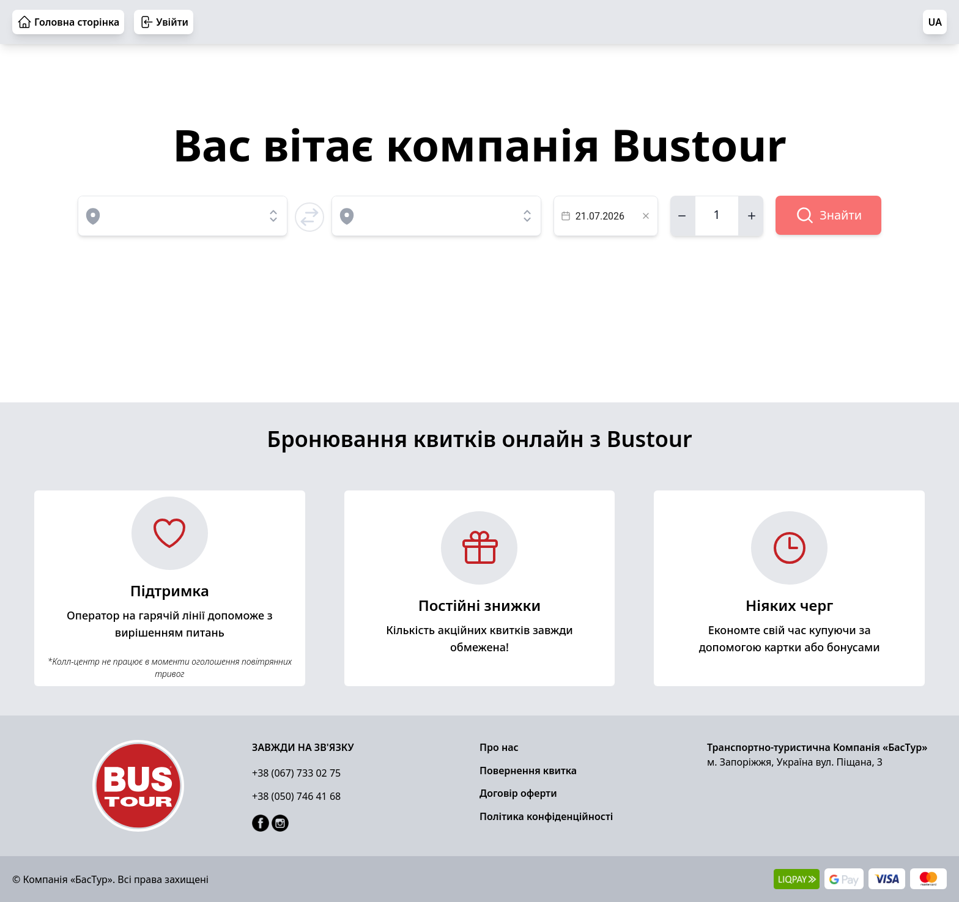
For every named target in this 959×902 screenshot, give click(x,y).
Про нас (499, 747)
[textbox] (606, 216)
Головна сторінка (68, 22)
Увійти (163, 22)
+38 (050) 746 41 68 (296, 796)
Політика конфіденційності (546, 816)
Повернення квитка (528, 770)
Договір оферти (518, 793)
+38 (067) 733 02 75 (296, 773)
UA (935, 22)
